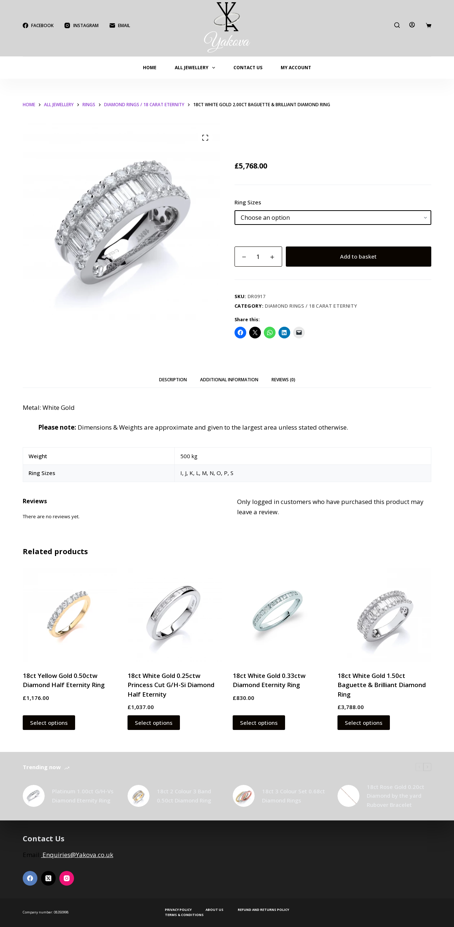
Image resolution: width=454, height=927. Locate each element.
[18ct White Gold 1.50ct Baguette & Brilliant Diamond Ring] (384, 615)
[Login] (412, 24)
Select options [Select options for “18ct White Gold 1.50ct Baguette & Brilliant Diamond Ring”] (364, 722)
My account (296, 67)
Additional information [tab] (229, 380)
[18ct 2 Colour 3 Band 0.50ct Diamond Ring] (139, 796)
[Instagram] (81, 25)
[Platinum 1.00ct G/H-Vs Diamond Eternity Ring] (34, 796)
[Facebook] (38, 25)
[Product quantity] (258, 256)
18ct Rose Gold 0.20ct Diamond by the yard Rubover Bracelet (395, 796)
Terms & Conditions (184, 915)
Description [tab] (173, 380)
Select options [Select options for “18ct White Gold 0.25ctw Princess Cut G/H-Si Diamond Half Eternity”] (154, 722)
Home (149, 67)
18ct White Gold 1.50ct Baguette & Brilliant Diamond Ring (381, 684)
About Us (215, 910)
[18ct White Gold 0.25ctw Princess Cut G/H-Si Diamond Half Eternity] (174, 615)
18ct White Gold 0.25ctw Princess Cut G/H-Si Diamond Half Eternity (171, 684)
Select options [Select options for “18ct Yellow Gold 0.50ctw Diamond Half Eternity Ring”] (49, 722)
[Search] (397, 25)
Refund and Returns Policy (263, 910)
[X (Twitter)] (48, 878)
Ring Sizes (248, 202)
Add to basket (358, 256)
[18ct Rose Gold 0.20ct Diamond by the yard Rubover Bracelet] (348, 796)
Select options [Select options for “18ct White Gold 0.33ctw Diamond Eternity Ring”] (259, 722)
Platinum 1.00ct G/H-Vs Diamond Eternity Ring (83, 795)
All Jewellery (196, 67)
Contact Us (247, 67)
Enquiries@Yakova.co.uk (77, 854)
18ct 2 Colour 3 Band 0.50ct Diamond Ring (184, 795)
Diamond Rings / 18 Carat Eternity (311, 306)
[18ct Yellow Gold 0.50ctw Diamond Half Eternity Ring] (70, 615)
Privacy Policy (178, 910)
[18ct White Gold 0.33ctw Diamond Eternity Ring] (279, 615)
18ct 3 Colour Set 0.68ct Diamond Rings (293, 795)
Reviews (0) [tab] (283, 380)
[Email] (120, 25)
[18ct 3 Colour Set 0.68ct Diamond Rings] (244, 796)
